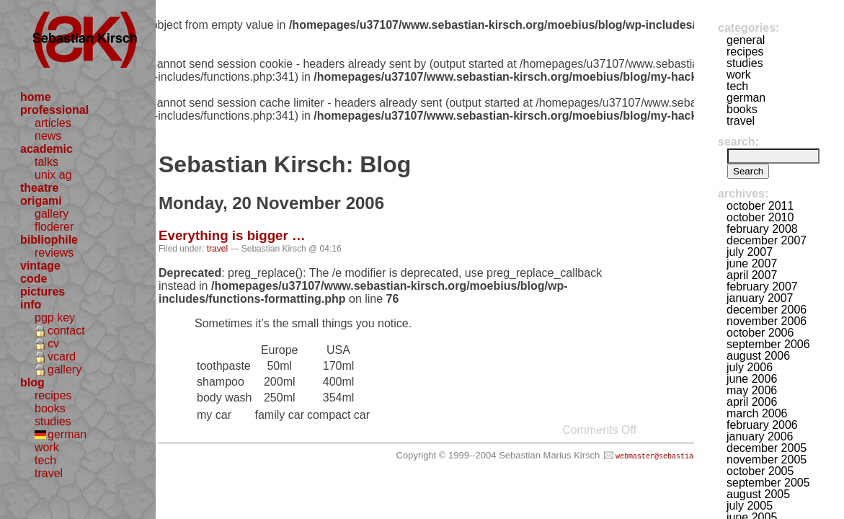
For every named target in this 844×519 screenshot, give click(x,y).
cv (53, 343)
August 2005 (758, 494)
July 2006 (750, 367)
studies (53, 421)
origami (41, 201)
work (47, 447)
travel (49, 473)
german (67, 434)
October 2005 (760, 471)
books (50, 408)
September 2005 (768, 482)
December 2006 (767, 309)
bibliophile (49, 240)
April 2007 (752, 275)
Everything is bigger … (232, 235)
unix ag (53, 175)
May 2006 (752, 390)
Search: (738, 142)
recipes (53, 395)
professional (54, 110)
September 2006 (768, 344)
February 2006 (762, 425)
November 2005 (767, 459)
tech (45, 460)
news (48, 136)
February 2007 (762, 286)
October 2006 (760, 333)
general (746, 40)
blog (32, 382)
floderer (54, 227)
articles (53, 123)
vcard (62, 356)
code (33, 278)
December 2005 (767, 448)
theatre (39, 188)
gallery (51, 214)
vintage (40, 266)
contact (66, 330)
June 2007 (752, 263)
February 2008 (762, 229)
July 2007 (750, 252)
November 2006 (767, 321)
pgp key (55, 317)
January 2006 (760, 436)
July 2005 (750, 506)
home (35, 97)
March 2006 (757, 413)
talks (46, 162)
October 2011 (760, 206)
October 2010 (760, 217)
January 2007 (760, 298)
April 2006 (752, 402)
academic (46, 149)
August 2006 (758, 356)
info (30, 304)
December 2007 (767, 240)
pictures (42, 291)
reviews (54, 253)
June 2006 (752, 379)
